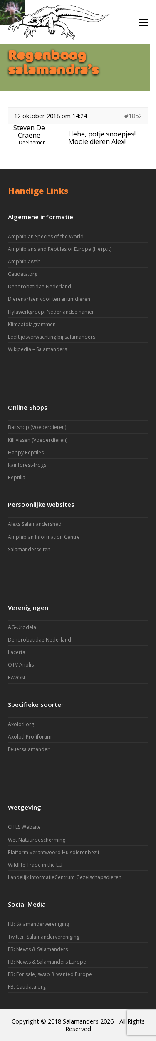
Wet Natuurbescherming (36, 839)
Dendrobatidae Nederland (39, 286)
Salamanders (81, 1021)
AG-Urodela (22, 627)
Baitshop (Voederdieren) (37, 427)
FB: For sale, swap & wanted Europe (50, 974)
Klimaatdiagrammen (32, 324)
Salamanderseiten (29, 549)
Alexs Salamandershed (35, 524)
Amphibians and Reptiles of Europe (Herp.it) (59, 249)
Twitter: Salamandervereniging (43, 936)
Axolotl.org (21, 724)
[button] (143, 22)
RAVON (16, 677)
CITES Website (24, 826)
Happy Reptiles (26, 452)
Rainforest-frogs (27, 464)
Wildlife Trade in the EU (35, 864)
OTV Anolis (21, 664)
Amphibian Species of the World (46, 236)
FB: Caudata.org (27, 986)
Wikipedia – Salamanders (37, 349)
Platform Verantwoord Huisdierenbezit (53, 852)
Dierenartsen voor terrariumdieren (49, 298)
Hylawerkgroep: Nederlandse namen (51, 311)
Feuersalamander (29, 749)
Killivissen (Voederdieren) (37, 440)
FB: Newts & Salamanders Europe (47, 961)
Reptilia (16, 477)
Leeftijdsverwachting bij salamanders (51, 336)
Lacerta (16, 652)
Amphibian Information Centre (44, 536)
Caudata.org (22, 274)
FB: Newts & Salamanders (38, 949)
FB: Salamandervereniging (38, 923)
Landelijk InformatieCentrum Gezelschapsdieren (64, 877)
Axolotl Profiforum (30, 736)
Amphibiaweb (24, 261)
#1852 (133, 115)
